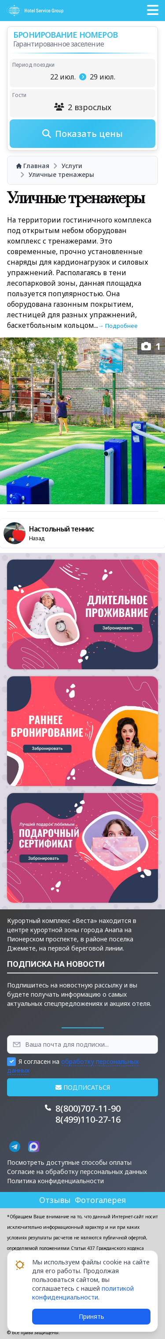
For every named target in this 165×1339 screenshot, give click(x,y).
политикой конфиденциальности (83, 1292)
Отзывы (54, 1200)
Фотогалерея (100, 1200)
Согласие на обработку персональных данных (77, 1171)
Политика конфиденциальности (55, 1181)
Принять (91, 1316)
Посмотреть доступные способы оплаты (69, 1162)
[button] (152, 11)
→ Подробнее (118, 326)
